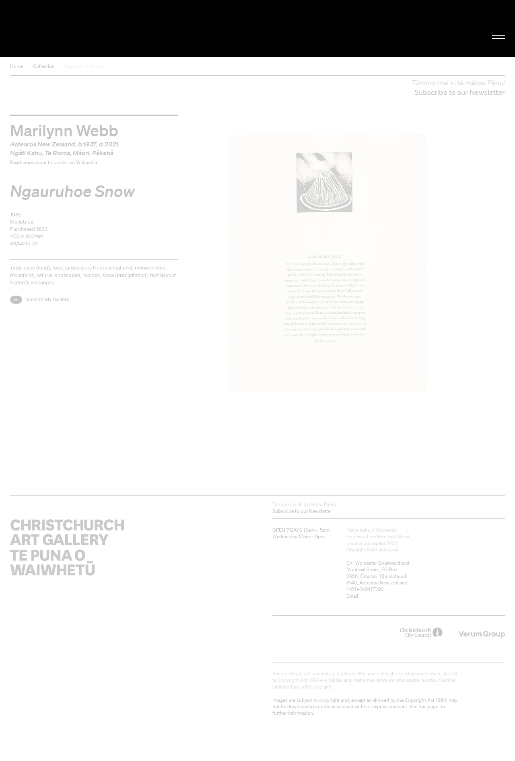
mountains (22, 275)
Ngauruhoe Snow (83, 66)
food (57, 267)
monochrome (150, 267)
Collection (44, 66)
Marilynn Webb (64, 130)
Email (352, 595)
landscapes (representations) (98, 267)
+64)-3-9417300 (365, 589)
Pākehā (102, 153)
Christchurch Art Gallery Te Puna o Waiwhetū (87, 28)
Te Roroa (57, 153)
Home (16, 66)
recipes (91, 275)
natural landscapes (58, 275)
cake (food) (37, 267)
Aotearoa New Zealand (42, 144)
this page (428, 706)
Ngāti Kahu (26, 153)
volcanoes (42, 282)
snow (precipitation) (125, 275)
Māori (81, 153)
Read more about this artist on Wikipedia (53, 162)
